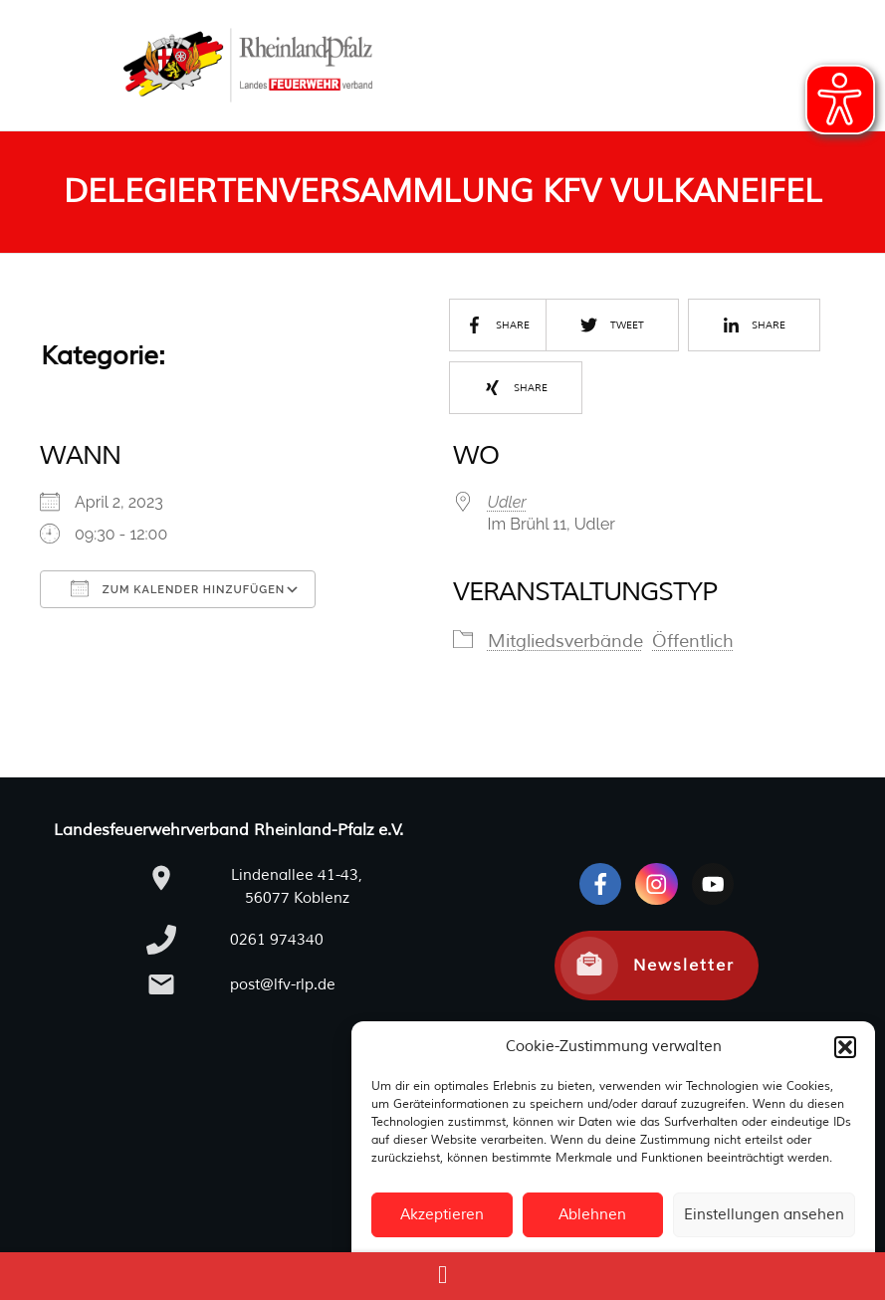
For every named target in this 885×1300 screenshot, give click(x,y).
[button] (845, 1047)
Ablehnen (592, 1214)
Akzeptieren (442, 1214)
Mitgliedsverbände (565, 641)
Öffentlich (693, 641)
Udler (507, 502)
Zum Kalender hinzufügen (178, 588)
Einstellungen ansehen (764, 1214)
